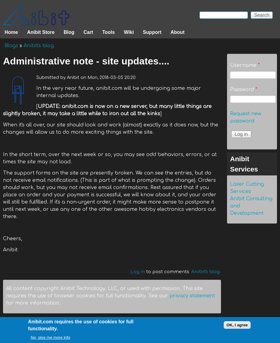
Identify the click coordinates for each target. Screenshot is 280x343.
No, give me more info (50, 340)
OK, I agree (237, 327)
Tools (108, 32)
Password (243, 89)
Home (11, 32)
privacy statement (192, 296)
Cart (88, 32)
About (177, 32)
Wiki (129, 32)
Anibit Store (40, 32)
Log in (137, 271)
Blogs (11, 45)
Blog (69, 32)
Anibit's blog (39, 45)
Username (245, 65)
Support (152, 32)
